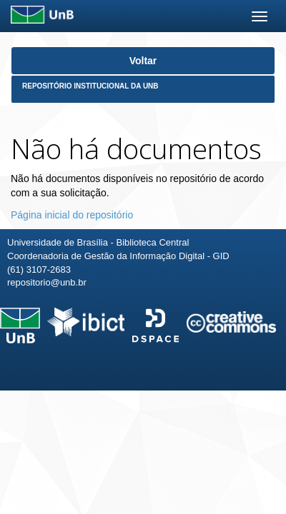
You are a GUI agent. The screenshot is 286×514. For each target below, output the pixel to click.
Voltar (143, 60)
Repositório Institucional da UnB (90, 86)
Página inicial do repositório (72, 215)
